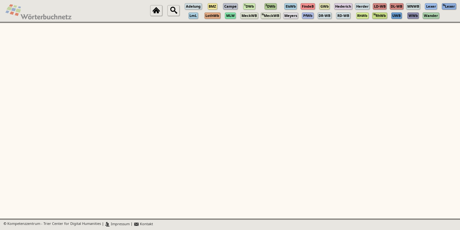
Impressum (117, 224)
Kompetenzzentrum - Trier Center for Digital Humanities (54, 224)
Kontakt (143, 224)
